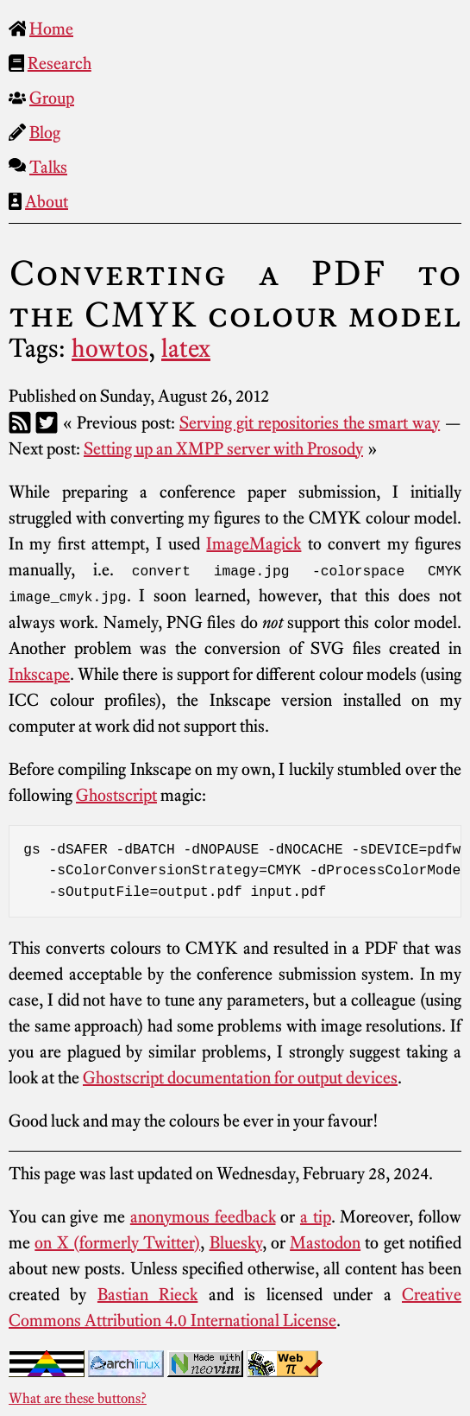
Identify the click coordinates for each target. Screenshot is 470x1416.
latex (185, 348)
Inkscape (39, 673)
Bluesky (236, 1241)
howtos (110, 348)
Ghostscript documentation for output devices (240, 1076)
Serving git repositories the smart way (309, 422)
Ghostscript (116, 794)
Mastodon (325, 1241)
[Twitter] (46, 422)
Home (51, 28)
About (46, 201)
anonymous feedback (203, 1215)
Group (51, 97)
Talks (48, 166)
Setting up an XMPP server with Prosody (223, 448)
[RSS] (20, 422)
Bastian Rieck (147, 1293)
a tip (315, 1215)
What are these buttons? (78, 1397)
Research (59, 63)
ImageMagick (253, 543)
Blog (44, 132)
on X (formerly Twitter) (117, 1241)
